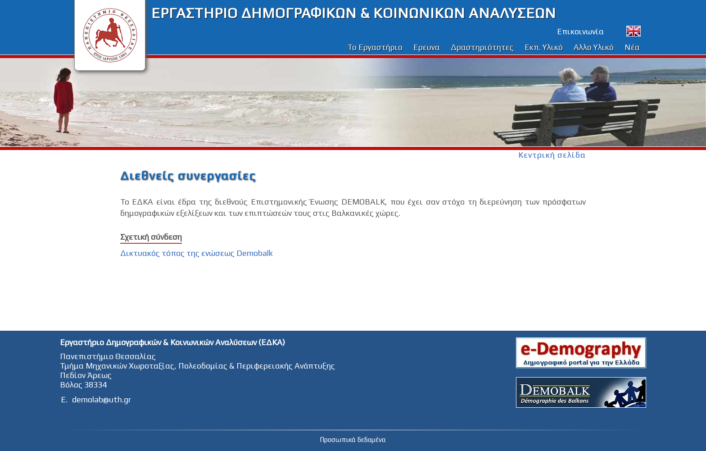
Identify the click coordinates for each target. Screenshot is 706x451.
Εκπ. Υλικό (544, 47)
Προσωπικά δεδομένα (353, 439)
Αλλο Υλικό (594, 47)
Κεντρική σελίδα (552, 154)
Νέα (632, 47)
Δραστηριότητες (482, 47)
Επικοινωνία (580, 31)
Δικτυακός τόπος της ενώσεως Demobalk (196, 253)
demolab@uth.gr (101, 399)
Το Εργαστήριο (375, 47)
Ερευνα (426, 47)
